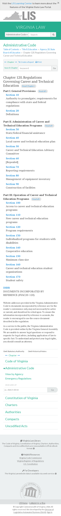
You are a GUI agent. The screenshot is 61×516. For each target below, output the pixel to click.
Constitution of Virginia (21, 398)
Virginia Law (30, 27)
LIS (21, 15)
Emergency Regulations (18, 378)
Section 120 (13, 227)
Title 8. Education (29, 49)
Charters (11, 405)
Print (38, 62)
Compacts (12, 419)
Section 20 (12, 110)
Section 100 (13, 202)
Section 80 (12, 175)
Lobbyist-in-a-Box (37, 503)
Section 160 (13, 264)
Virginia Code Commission (30, 458)
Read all (43, 91)
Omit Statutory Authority (13, 351)
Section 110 (13, 215)
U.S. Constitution (30, 464)
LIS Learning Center (22, 3)
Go (54, 68)
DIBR (6, 287)
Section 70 (12, 167)
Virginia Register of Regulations (30, 461)
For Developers (30, 470)
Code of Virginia (16, 361)
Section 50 (12, 146)
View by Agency (14, 374)
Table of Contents (11, 49)
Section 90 (12, 184)
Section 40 (12, 137)
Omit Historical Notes (37, 351)
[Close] (58, 3)
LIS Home (23, 503)
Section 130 (13, 235)
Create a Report (26, 62)
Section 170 (13, 276)
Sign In (49, 512)
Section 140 (13, 247)
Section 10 (12, 95)
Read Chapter (28, 86)
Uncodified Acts (16, 426)
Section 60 (12, 158)
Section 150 (13, 256)
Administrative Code (17, 34)
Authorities (13, 412)
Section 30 (12, 129)
